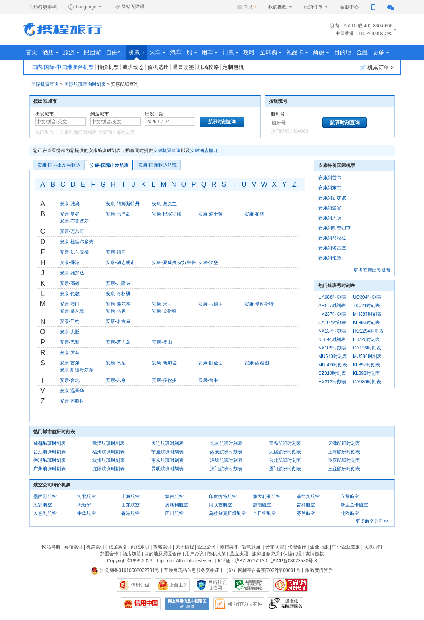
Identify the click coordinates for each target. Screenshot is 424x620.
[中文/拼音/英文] (60, 121)
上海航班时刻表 (344, 452)
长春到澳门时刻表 (78, 132)
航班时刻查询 (345, 122)
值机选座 (158, 67)
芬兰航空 (306, 513)
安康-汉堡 (208, 262)
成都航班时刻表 (49, 443)
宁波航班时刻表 (167, 452)
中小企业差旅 (346, 547)
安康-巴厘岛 (118, 214)
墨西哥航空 (45, 496)
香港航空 (130, 513)
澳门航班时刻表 (226, 468)
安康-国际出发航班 (109, 165)
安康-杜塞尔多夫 (76, 241)
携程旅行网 (62, 29)
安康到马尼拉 (332, 238)
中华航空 (86, 513)
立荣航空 (350, 496)
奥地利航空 (176, 505)
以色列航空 (45, 513)
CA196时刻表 (367, 348)
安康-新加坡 (164, 363)
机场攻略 (208, 67)
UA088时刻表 (332, 297)
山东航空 (130, 505)
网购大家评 (238, 603)
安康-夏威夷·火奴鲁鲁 (174, 262)
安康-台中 (208, 380)
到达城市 (99, 114)
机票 (136, 54)
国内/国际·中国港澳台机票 (63, 67)
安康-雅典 (70, 203)
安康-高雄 (70, 283)
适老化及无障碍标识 (285, 603)
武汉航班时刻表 (108, 443)
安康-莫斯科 (164, 311)
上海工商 (178, 585)
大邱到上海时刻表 (116, 132)
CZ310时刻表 (332, 373)
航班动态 (133, 67)
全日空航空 (264, 513)
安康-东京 (116, 380)
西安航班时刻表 (226, 452)
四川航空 (174, 513)
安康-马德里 (210, 304)
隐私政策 (216, 553)
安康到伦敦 (329, 258)
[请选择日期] (170, 121)
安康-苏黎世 (72, 401)
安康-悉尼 (116, 363)
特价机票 (108, 67)
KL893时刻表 (366, 373)
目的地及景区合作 (162, 553)
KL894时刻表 (332, 339)
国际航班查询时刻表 (85, 84)
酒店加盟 (131, 553)
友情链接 (314, 553)
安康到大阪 (329, 218)
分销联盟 (274, 547)
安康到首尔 (329, 177)
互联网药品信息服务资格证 (191, 570)
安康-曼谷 (70, 214)
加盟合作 (109, 553)
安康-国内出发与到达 (58, 165)
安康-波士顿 (210, 214)
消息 (249, 7)
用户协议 (194, 553)
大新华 (84, 505)
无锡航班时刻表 (285, 452)
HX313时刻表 (332, 381)
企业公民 (206, 547)
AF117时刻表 (332, 305)
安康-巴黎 (70, 342)
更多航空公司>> (372, 521)
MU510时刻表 (332, 356)
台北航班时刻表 (285, 460)
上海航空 (130, 496)
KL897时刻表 (366, 365)
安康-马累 (116, 311)
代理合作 (297, 547)
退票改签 (183, 67)
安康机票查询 (167, 150)
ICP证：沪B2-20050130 (242, 560)
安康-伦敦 (70, 293)
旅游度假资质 (266, 553)
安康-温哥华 (72, 390)
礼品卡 (297, 52)
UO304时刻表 (367, 297)
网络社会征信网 (217, 585)
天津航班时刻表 (344, 443)
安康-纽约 (70, 321)
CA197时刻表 (332, 322)
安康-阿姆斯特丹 (123, 203)
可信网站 (290, 585)
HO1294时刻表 (368, 331)
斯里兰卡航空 (354, 505)
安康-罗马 (70, 352)
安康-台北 (70, 380)
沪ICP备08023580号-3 (294, 560)
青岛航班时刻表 (285, 443)
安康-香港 (70, 262)
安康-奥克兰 (164, 203)
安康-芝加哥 (72, 231)
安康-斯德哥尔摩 (76, 370)
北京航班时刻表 (226, 443)
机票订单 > (376, 67)
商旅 (321, 52)
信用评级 (140, 585)
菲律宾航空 (308, 496)
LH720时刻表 (366, 339)
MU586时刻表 (367, 356)
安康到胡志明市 (334, 228)
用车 (209, 52)
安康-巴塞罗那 (166, 214)
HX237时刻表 (332, 314)
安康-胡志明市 (120, 262)
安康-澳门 (70, 304)
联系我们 (373, 547)
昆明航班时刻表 (167, 468)
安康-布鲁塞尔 (74, 221)
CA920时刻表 (367, 381)
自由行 (115, 52)
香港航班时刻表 (49, 460)
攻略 (249, 52)
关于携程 (184, 547)
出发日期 (154, 114)
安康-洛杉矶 (118, 293)
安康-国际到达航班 (157, 165)
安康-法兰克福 (74, 252)
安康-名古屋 (118, 321)
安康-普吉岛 (118, 342)
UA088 (301, 131)
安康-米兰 (162, 304)
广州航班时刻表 (49, 468)
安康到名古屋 (332, 248)
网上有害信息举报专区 (187, 603)
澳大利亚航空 (266, 496)
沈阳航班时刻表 (108, 468)
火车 (157, 52)
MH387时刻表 (367, 314)
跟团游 (92, 52)
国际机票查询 (45, 84)
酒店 (50, 52)
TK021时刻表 (366, 305)
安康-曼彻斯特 (259, 304)
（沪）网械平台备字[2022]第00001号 (262, 570)
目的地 (342, 52)
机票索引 (95, 547)
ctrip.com (164, 560)
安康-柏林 (254, 214)
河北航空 (86, 496)
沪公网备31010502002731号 (125, 570)
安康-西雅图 (256, 363)
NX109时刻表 (332, 348)
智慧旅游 (251, 547)
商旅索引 (140, 547)
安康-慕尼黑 (72, 311)
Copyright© (118, 560)
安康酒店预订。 (206, 150)
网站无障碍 (129, 7)
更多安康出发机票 (372, 270)
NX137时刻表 (332, 331)
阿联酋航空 (220, 505)
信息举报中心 (250, 585)
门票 (230, 52)
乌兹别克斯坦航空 (227, 513)
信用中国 (141, 603)
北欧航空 (350, 513)
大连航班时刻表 (167, 443)
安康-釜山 (162, 342)
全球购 (270, 52)
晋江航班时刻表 (49, 452)
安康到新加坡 (332, 198)
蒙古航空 (174, 496)
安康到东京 (329, 188)
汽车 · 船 (183, 52)
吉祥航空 (306, 505)
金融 (362, 52)
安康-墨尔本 (118, 304)
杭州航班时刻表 (108, 460)
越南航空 (262, 505)
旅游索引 (118, 547)
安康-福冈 (116, 252)
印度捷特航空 (223, 496)
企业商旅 (319, 547)
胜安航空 (42, 505)
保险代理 (292, 553)
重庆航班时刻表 (344, 460)
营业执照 (239, 553)
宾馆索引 (73, 547)
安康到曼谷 (329, 208)
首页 (31, 52)
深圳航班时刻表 (226, 460)
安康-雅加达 (72, 273)
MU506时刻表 (332, 365)
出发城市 (44, 114)
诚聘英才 (229, 547)
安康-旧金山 (210, 363)
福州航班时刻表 (108, 452)
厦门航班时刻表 (285, 468)
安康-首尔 (70, 363)
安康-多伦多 (164, 380)
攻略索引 (162, 547)
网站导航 (51, 547)
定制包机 (233, 67)
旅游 (71, 52)
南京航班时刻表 (167, 460)
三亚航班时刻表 (344, 468)
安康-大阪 (70, 331)
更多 (381, 52)
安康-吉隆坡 (118, 283)
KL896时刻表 (366, 322)
